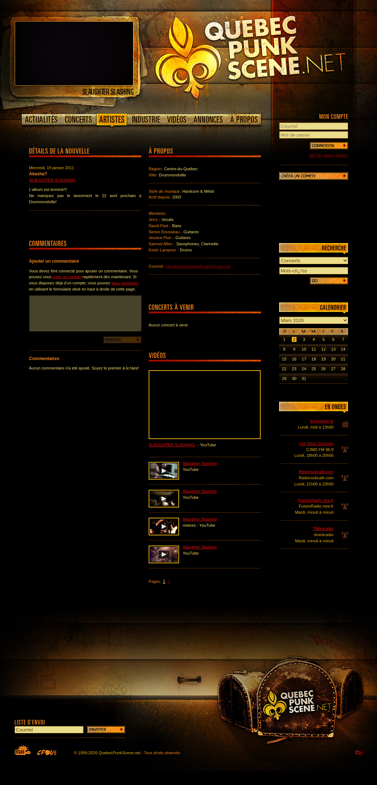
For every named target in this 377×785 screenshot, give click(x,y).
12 (323, 349)
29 (284, 378)
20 (333, 359)
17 (304, 359)
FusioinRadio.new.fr (316, 500)
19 (323, 359)
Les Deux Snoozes (316, 443)
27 (333, 369)
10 (304, 349)
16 (294, 359)
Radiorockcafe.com (316, 471)
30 (294, 378)
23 (294, 369)
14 (343, 349)
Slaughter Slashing (52, 180)
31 (304, 378)
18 (313, 359)
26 (323, 369)
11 (313, 349)
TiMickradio (323, 528)
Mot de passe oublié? (329, 155)
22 (284, 369)
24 (304, 369)
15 (284, 359)
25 (313, 369)
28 (343, 369)
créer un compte (67, 277)
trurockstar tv (322, 421)
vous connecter (124, 283)
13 (333, 349)
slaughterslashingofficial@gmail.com (198, 266)
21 (343, 359)
